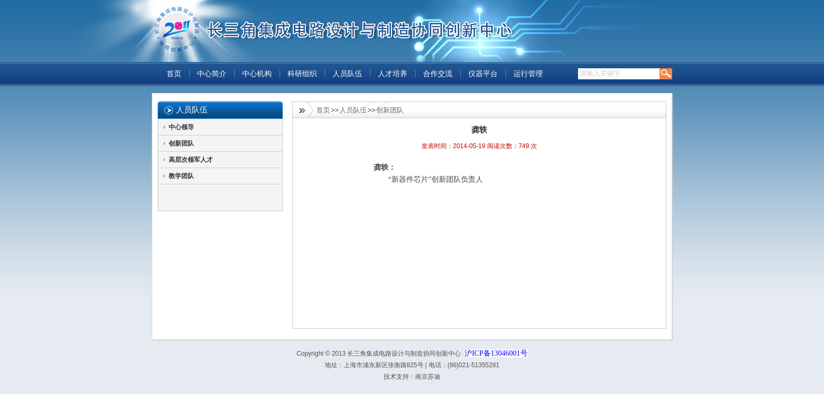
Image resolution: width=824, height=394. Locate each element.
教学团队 (181, 176)
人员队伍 (347, 74)
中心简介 (211, 74)
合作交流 (437, 74)
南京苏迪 (427, 376)
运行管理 (528, 74)
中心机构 (257, 74)
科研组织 (302, 74)
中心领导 (181, 127)
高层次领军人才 (191, 159)
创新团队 (181, 143)
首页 (174, 74)
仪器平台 (483, 74)
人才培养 (392, 74)
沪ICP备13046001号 (496, 353)
